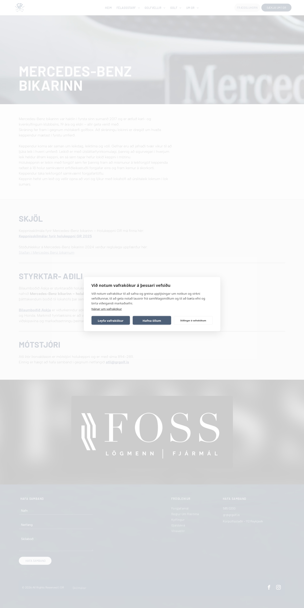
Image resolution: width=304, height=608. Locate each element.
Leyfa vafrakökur (110, 320)
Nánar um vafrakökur (107, 309)
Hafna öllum (152, 320)
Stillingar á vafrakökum (193, 320)
